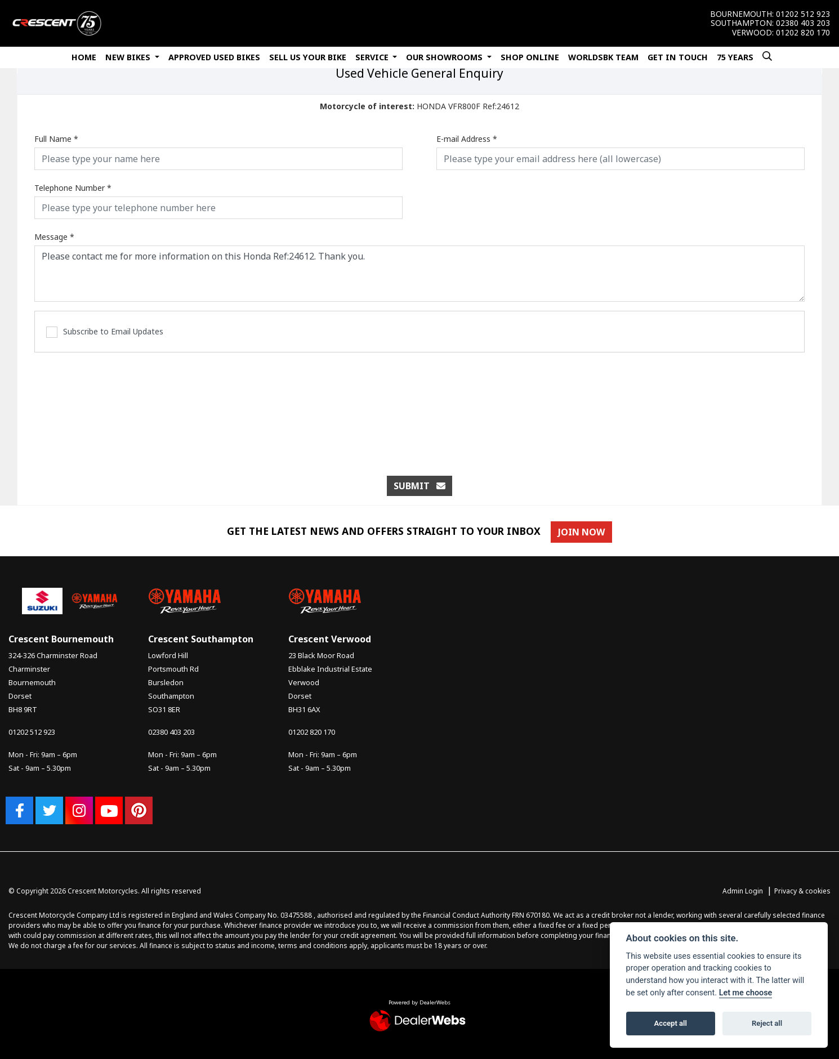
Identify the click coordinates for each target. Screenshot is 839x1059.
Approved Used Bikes (214, 57)
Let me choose (746, 993)
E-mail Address (466, 138)
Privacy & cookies (802, 891)
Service (373, 57)
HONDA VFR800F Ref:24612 (419, 106)
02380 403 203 (803, 23)
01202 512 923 (803, 14)
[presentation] (419, 408)
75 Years (735, 57)
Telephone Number (72, 187)
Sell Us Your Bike (307, 57)
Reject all (767, 1023)
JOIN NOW (584, 532)
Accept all (670, 1023)
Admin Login (742, 891)
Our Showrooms (445, 57)
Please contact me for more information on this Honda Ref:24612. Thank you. (419, 273)
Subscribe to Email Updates (104, 332)
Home (84, 57)
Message (54, 236)
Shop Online (530, 57)
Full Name (56, 138)
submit (419, 486)
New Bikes (129, 57)
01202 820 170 (803, 32)
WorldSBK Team (603, 57)
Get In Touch (678, 57)
